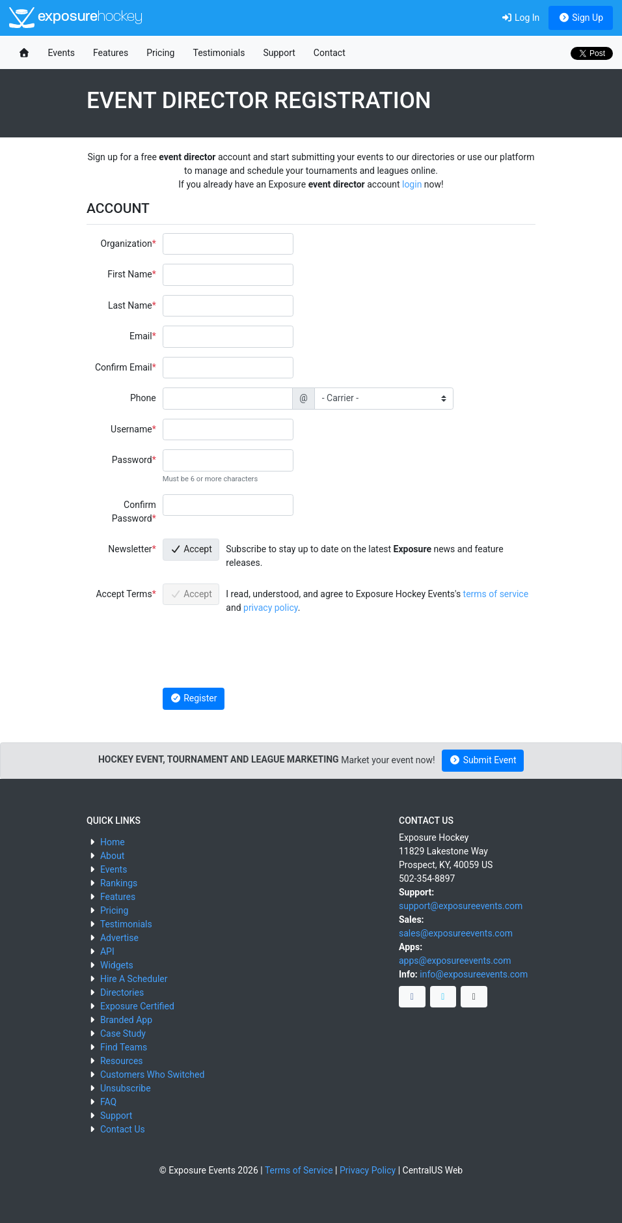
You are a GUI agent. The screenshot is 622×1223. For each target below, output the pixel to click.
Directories (122, 992)
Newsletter (130, 549)
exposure (75, 17)
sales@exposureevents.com (456, 933)
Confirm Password (134, 511)
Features (110, 53)
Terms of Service (299, 1170)
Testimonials (219, 53)
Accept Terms (124, 594)
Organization (126, 243)
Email (140, 336)
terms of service (496, 594)
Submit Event (483, 760)
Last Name (130, 305)
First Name (129, 274)
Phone (143, 398)
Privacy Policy (368, 1170)
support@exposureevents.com (460, 906)
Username (131, 429)
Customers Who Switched (152, 1074)
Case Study (123, 1033)
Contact (329, 53)
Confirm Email (123, 367)
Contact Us (122, 1129)
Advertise (119, 938)
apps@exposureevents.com (455, 960)
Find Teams (123, 1047)
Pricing (160, 53)
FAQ (108, 1102)
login (412, 184)
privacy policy (270, 607)
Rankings (118, 883)
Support (279, 53)
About (112, 855)
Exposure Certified (137, 1006)
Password (132, 460)
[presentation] (261, 653)
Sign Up (580, 17)
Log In (520, 17)
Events (61, 53)
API (107, 951)
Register (193, 698)
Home (112, 842)
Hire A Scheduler (133, 979)
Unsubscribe (125, 1088)
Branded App (126, 1020)
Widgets (116, 965)
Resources (121, 1061)
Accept (191, 549)
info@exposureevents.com (474, 974)
